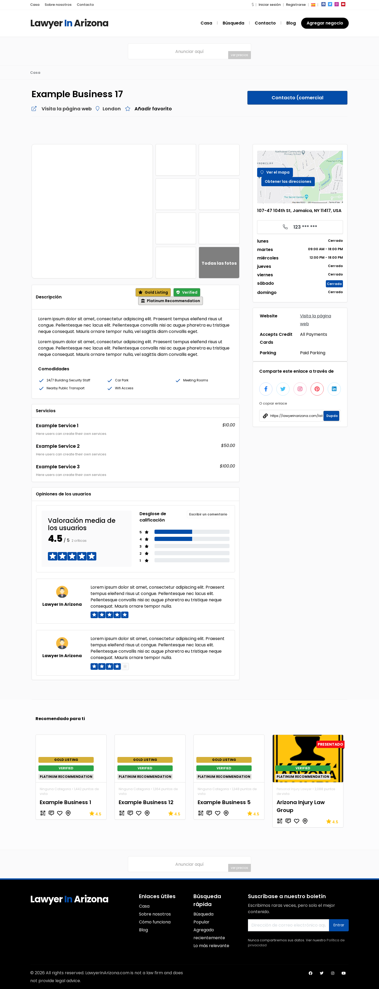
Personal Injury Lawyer (294, 789)
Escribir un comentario (208, 514)
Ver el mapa (275, 172)
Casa (34, 4)
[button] (252, 4)
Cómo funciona (155, 922)
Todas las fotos (219, 263)
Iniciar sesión (270, 4)
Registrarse (296, 4)
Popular (201, 922)
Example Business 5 (224, 802)
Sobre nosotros (58, 4)
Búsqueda (233, 23)
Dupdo (332, 416)
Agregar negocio (325, 23)
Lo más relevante (211, 946)
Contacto (85, 4)
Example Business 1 (65, 802)
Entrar (338, 925)
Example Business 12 (146, 802)
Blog (291, 23)
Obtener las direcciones (288, 181)
